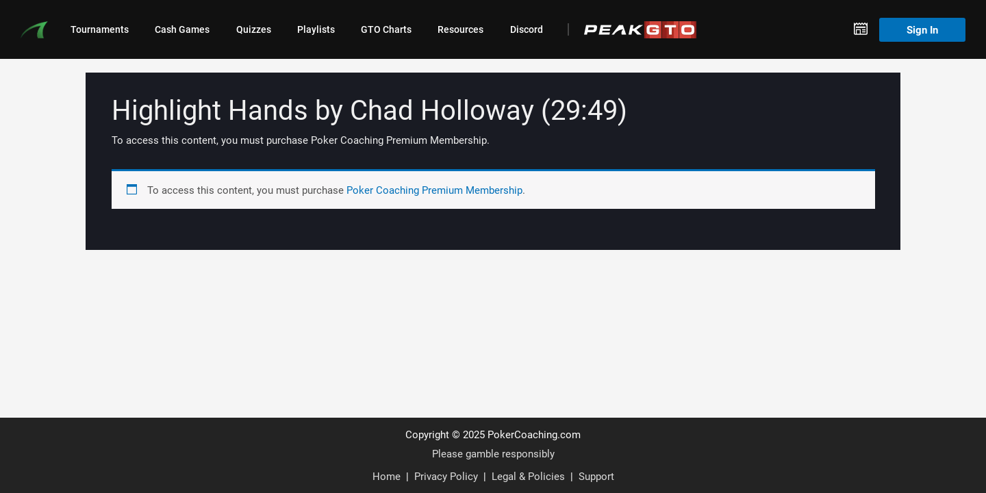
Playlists (316, 29)
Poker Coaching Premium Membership (434, 190)
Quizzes (253, 29)
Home (386, 476)
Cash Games (182, 29)
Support (596, 476)
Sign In (922, 29)
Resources (460, 29)
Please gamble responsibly (493, 453)
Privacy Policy (446, 476)
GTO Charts (386, 29)
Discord (526, 29)
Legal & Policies (528, 476)
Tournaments (100, 29)
